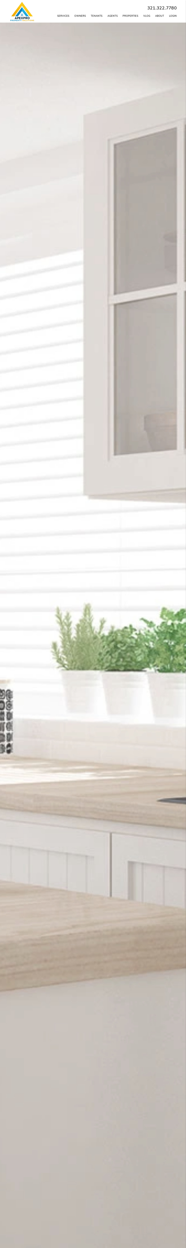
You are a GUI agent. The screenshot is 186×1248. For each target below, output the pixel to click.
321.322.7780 (162, 8)
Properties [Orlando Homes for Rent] (130, 16)
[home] (22, 11)
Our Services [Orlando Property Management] (24, 1228)
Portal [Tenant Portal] (162, 1228)
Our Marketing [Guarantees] (24, 1242)
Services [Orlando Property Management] (63, 16)
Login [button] (173, 16)
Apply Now (70, 1235)
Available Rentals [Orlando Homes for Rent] (70, 1228)
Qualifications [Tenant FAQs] (70, 1242)
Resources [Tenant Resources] (162, 1235)
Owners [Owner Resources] (80, 16)
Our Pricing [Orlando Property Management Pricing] (24, 1235)
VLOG (146, 16)
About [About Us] (159, 16)
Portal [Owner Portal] (116, 1228)
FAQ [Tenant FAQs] (162, 1242)
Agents (112, 16)
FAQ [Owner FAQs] (116, 1242)
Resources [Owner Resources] (116, 1235)
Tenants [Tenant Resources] (96, 16)
